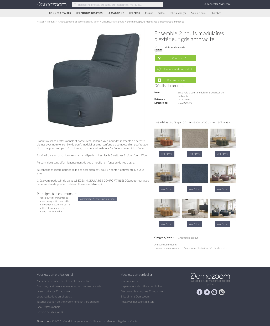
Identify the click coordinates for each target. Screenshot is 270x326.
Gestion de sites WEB (50, 312)
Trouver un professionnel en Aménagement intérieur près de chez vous (190, 248)
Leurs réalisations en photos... (54, 296)
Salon (161, 13)
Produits (51, 21)
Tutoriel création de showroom (55, 301)
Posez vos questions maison (137, 301)
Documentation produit (178, 69)
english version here (86, 301)
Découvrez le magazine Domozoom (142, 291)
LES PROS (134, 13)
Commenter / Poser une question (97, 198)
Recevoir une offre (178, 80)
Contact (135, 321)
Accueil (40, 21)
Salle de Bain (198, 13)
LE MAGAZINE (116, 13)
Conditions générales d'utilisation (83, 321)
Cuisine (149, 13)
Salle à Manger (178, 13)
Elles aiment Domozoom (135, 296)
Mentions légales (116, 321)
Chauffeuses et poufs (113, 21)
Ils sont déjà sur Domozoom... (54, 291)
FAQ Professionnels (48, 307)
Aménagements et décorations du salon (78, 21)
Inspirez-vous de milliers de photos (141, 286)
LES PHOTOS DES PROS (89, 13)
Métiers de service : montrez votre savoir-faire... (65, 281)
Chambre (216, 13)
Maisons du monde (175, 47)
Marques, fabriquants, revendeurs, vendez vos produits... (70, 286)
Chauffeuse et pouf (188, 237)
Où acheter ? (178, 58)
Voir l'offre (166, 153)
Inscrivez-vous (129, 281)
